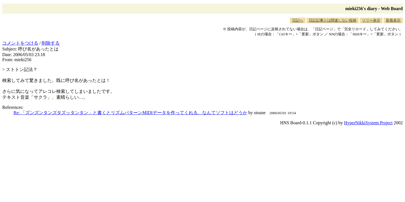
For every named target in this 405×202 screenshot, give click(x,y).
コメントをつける (20, 43)
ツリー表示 (371, 20)
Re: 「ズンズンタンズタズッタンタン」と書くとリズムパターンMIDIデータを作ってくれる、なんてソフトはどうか (130, 112)
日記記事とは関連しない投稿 (332, 20)
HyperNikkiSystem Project (368, 122)
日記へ (297, 20)
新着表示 (393, 20)
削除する (51, 43)
